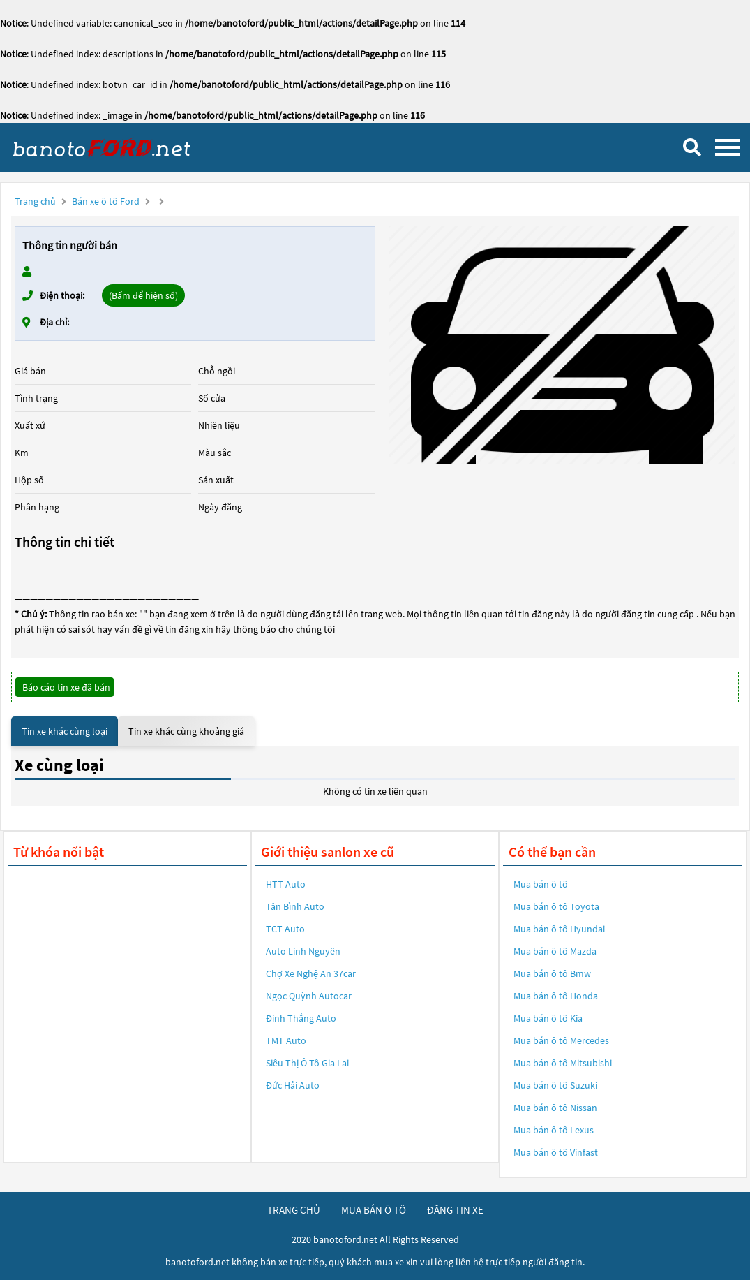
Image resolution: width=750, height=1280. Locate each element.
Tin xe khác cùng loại (64, 731)
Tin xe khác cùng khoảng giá (186, 731)
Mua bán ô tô (540, 884)
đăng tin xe (455, 1209)
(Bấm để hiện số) (143, 295)
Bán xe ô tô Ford (106, 201)
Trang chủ (35, 201)
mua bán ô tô (373, 1209)
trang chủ (293, 1209)
